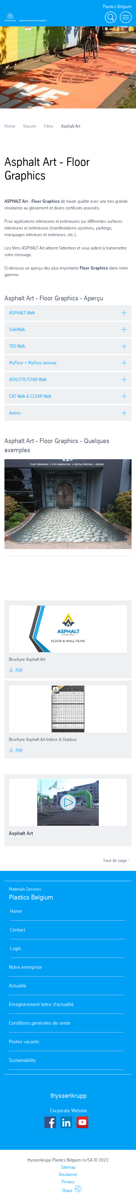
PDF (16, 670)
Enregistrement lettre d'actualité (41, 1004)
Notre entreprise (25, 967)
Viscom (29, 126)
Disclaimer (68, 1174)
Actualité (17, 986)
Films (48, 126)
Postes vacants (24, 1041)
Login (15, 948)
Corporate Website (68, 1110)
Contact (17, 930)
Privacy (68, 1181)
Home (9, 126)
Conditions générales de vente (39, 1023)
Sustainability (22, 1060)
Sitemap (68, 1167)
